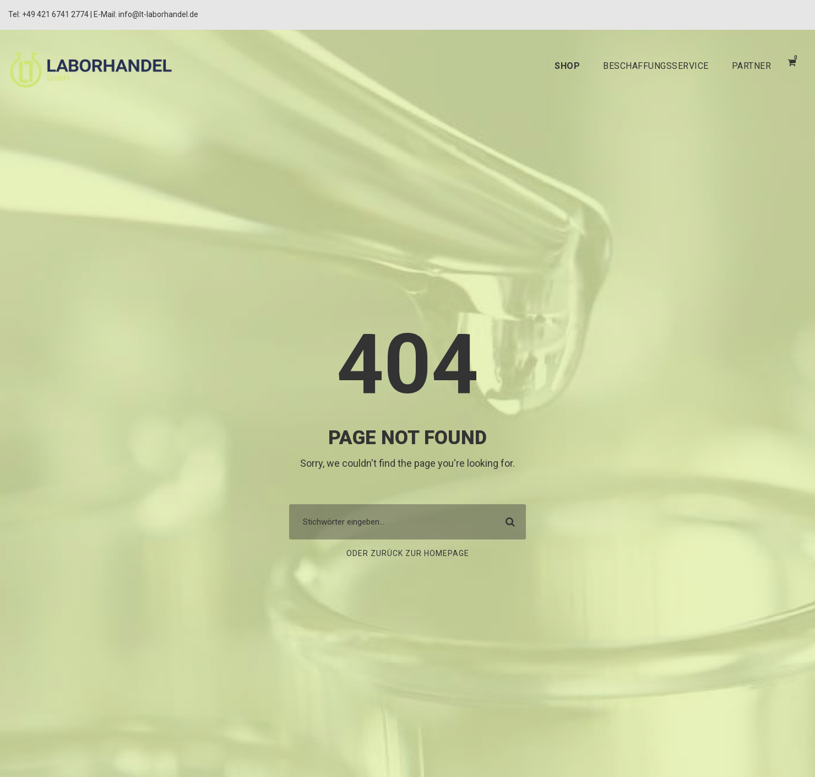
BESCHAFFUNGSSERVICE (646, 66)
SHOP (552, 66)
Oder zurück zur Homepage (407, 553)
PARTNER (749, 66)
